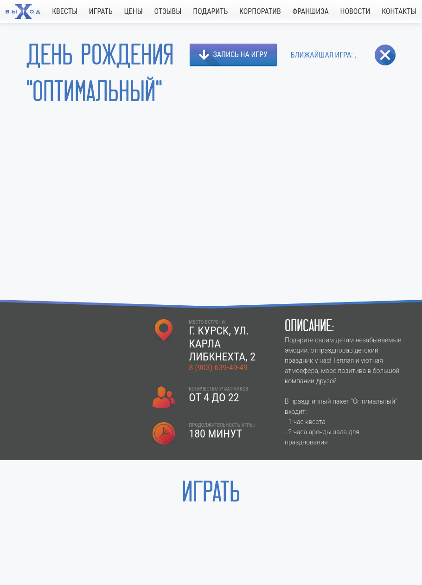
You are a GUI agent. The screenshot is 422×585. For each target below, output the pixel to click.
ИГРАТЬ (101, 11)
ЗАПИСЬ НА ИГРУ (240, 54)
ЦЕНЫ (133, 11)
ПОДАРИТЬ (210, 11)
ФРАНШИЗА (310, 11)
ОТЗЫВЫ (168, 11)
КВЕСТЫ (64, 11)
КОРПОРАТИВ (260, 11)
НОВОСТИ (355, 11)
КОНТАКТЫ (399, 11)
